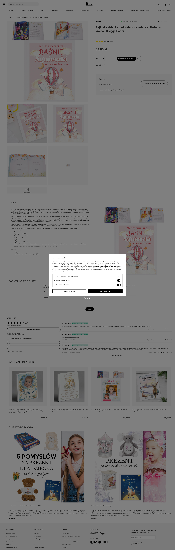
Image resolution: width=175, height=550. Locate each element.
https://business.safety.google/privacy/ (104, 266)
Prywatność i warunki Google (84, 266)
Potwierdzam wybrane (69, 291)
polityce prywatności (96, 265)
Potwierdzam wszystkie (105, 291)
